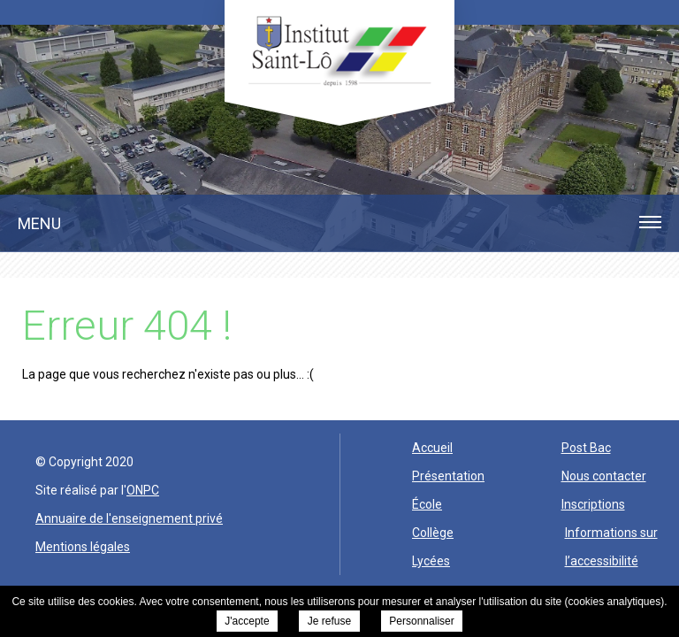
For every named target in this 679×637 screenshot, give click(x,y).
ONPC (142, 490)
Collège (433, 533)
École (427, 504)
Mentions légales (82, 547)
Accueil (432, 448)
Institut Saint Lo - (339, 51)
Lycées (431, 561)
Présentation (448, 476)
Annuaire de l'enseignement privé (129, 518)
